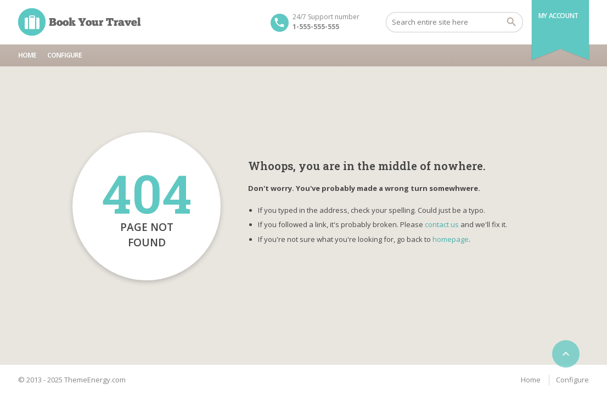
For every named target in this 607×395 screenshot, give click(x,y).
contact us (442, 224)
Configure (64, 55)
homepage (450, 239)
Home (27, 55)
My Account (558, 15)
